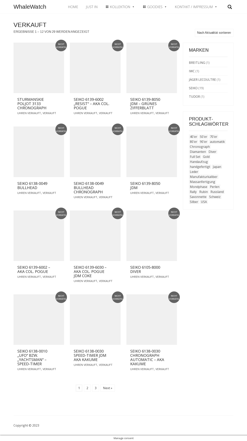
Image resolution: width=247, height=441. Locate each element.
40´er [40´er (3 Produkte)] (193, 137)
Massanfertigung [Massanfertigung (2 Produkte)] (202, 182)
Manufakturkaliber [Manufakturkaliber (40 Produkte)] (203, 177)
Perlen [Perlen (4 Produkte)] (214, 187)
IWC (192, 71)
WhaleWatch (30, 6)
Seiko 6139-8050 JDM (145, 185)
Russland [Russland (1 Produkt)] (217, 192)
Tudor (194, 96)
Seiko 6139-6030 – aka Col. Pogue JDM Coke (90, 271)
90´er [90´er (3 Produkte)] (203, 142)
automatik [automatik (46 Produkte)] (217, 142)
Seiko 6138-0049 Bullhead (32, 185)
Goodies (157, 7)
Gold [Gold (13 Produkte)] (206, 157)
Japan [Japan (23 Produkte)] (217, 167)
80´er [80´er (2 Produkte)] (193, 142)
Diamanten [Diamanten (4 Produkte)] (198, 152)
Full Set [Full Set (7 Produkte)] (195, 157)
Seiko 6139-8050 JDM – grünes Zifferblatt (145, 103)
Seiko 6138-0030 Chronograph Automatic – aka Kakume (147, 357)
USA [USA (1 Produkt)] (204, 202)
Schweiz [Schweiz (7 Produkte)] (215, 197)
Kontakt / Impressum (196, 7)
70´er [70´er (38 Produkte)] (213, 137)
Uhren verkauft (29, 113)
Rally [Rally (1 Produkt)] (193, 192)
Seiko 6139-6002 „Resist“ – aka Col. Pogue (91, 103)
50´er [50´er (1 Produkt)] (203, 137)
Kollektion (122, 7)
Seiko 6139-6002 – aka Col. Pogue (33, 269)
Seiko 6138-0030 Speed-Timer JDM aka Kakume (90, 355)
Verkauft (49, 113)
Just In (92, 6)
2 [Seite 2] (87, 388)
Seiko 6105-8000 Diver (145, 269)
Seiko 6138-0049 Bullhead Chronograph (89, 187)
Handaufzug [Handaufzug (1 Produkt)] (199, 162)
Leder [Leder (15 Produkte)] (194, 172)
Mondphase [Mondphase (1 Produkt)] (198, 187)
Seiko (193, 88)
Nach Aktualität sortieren (214, 32)
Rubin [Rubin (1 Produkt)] (203, 192)
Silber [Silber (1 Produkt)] (194, 202)
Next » (107, 388)
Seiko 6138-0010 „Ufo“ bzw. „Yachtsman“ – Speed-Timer (32, 357)
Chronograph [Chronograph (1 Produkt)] (200, 147)
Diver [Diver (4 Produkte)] (212, 152)
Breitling (197, 63)
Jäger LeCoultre (202, 79)
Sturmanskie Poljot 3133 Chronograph (32, 103)
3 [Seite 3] (95, 388)
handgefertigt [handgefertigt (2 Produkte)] (200, 167)
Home (73, 6)
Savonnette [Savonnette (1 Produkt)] (198, 197)
